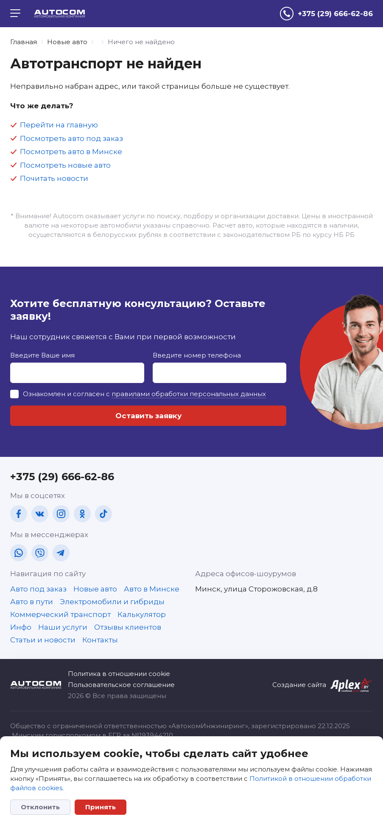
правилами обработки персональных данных (189, 394)
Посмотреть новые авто (65, 165)
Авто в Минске (151, 589)
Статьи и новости (42, 640)
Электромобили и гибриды (112, 601)
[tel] (326, 13)
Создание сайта (299, 685)
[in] (61, 513)
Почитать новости (54, 178)
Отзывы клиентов (127, 627)
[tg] (61, 552)
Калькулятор (141, 614)
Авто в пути (31, 601)
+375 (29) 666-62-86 (62, 476)
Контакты (100, 640)
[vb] (39, 552)
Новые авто (67, 42)
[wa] (18, 552)
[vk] (39, 513)
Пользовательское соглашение (121, 685)
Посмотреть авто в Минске (71, 151)
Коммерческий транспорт (60, 614)
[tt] (103, 513)
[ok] (82, 513)
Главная (23, 42)
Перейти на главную (59, 125)
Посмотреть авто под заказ (71, 138)
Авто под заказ (38, 589)
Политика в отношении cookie (119, 674)
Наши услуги (62, 627)
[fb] (18, 513)
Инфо (20, 627)
